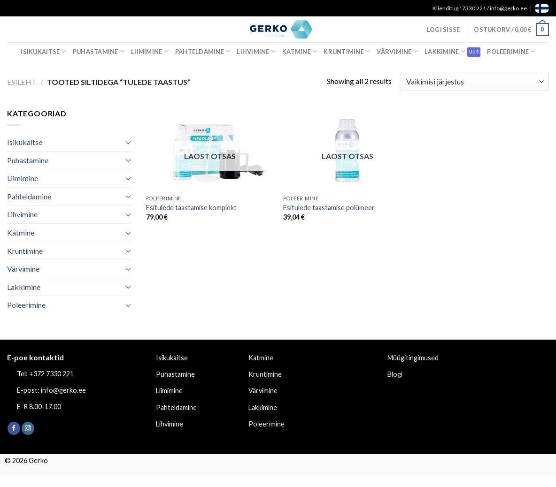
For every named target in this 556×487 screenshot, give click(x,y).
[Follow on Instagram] (28, 428)
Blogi (394, 374)
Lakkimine (445, 51)
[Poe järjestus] (475, 82)
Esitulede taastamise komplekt (191, 208)
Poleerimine (511, 51)
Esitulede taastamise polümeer (329, 208)
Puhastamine (98, 51)
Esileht (22, 81)
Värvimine (397, 51)
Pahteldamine (203, 51)
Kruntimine (347, 51)
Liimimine (150, 51)
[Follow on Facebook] (14, 428)
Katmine (299, 51)
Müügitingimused (413, 358)
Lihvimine (256, 51)
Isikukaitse (43, 51)
